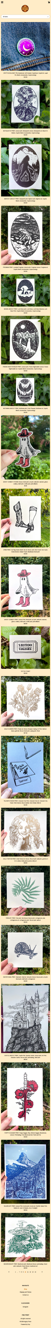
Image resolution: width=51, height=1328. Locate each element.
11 (27, 1272)
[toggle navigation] (2, 2)
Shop (25, 1289)
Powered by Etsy (25, 1324)
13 (32, 1272)
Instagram (25, 1307)
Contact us (26, 1295)
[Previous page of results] (9, 1272)
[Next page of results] (42, 1272)
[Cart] (49, 2)
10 (25, 1272)
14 (35, 1272)
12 (30, 1272)
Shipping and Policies (25, 1292)
